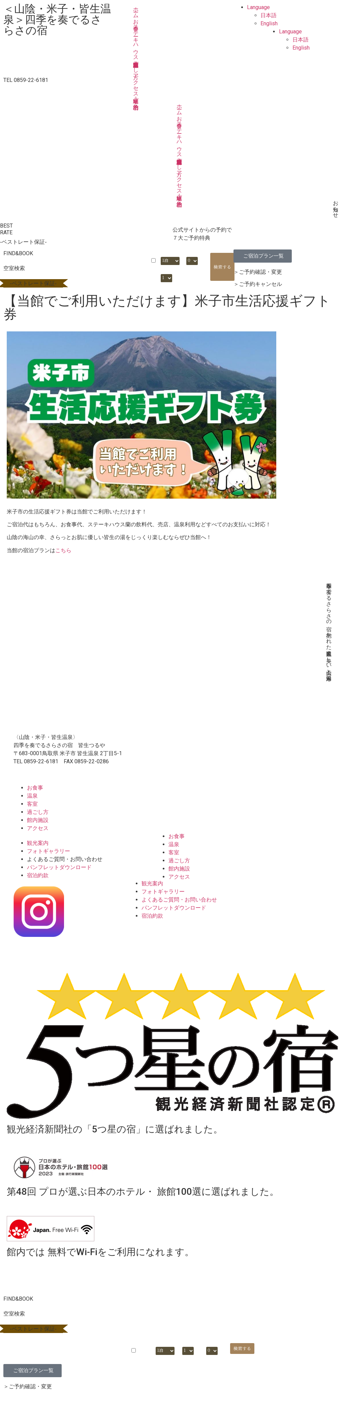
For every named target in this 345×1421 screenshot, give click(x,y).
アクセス (38, 828)
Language (258, 7)
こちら (63, 550)
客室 (32, 804)
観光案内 (38, 843)
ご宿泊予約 (136, 97)
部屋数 (166, 270)
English (269, 23)
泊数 (164, 253)
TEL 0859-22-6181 (25, 80)
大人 (190, 253)
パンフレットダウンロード (59, 867)
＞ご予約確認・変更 (257, 272)
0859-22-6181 (41, 761)
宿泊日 (116, 253)
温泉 (32, 796)
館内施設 (38, 820)
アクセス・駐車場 (136, 82)
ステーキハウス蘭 (136, 40)
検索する (222, 267)
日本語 (268, 15)
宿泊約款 (38, 875)
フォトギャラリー (48, 851)
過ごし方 (136, 64)
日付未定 (153, 267)
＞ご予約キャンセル (257, 284)
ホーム (136, 9)
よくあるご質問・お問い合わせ (64, 859)
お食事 (136, 19)
